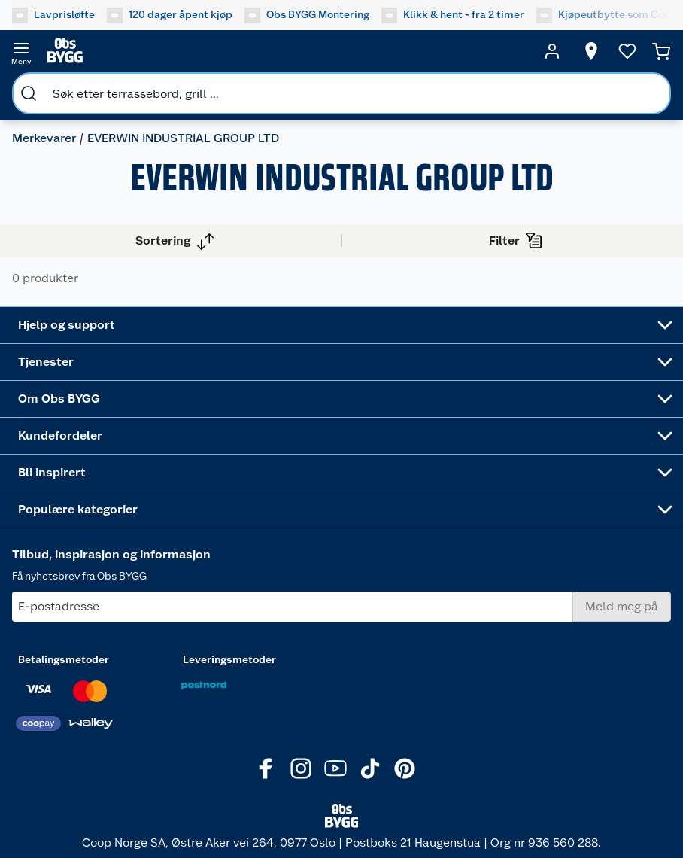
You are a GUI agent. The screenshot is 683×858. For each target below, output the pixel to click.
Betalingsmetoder (63, 659)
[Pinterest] (404, 768)
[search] (29, 93)
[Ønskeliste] (627, 51)
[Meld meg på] (621, 607)
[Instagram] (301, 768)
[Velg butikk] (591, 51)
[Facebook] (266, 768)
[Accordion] (341, 325)
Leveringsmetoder (229, 659)
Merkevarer (44, 138)
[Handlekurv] (661, 51)
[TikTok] (370, 768)
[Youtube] (335, 768)
